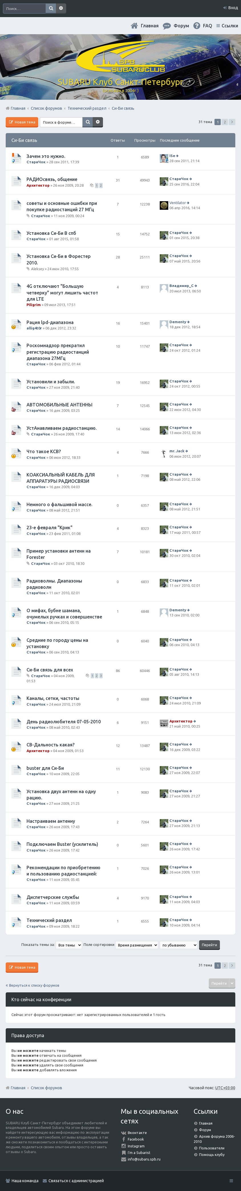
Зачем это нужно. (46, 156)
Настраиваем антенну (51, 821)
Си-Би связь (24, 140)
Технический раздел (49, 920)
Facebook (136, 1139)
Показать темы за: (51, 944)
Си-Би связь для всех (50, 669)
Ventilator (177, 203)
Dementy (177, 322)
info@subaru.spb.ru (144, 1159)
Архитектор (38, 185)
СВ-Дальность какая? (50, 744)
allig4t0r (34, 328)
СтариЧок (36, 162)
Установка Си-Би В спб (51, 233)
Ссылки (230, 25)
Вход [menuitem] (233, 7)
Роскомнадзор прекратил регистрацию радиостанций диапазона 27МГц (58, 352)
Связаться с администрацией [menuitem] (76, 1180)
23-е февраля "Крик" (49, 527)
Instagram (136, 1146)
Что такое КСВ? (44, 451)
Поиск (51, 8)
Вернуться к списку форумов (34, 985)
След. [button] (232, 122)
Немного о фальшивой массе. (59, 504)
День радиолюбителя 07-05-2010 (64, 721)
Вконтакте (137, 1133)
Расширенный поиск (61, 8)
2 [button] (225, 122)
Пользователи (211, 1148)
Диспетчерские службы (53, 897)
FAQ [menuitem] (207, 25)
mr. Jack (177, 451)
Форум (205, 1130)
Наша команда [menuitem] (25, 1180)
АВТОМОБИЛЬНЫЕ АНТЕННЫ (59, 404)
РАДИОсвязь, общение (52, 179)
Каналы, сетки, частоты (53, 698)
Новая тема (24, 122)
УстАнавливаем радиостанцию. (62, 428)
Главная (150, 25)
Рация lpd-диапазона (50, 322)
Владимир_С (181, 286)
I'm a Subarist (139, 1153)
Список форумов (46, 1088)
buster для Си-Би (45, 768)
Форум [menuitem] (181, 25)
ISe (172, 156)
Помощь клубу (211, 1155)
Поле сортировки (121, 944)
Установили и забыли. (51, 381)
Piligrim (34, 305)
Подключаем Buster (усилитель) (62, 844)
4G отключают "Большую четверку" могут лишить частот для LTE (62, 293)
